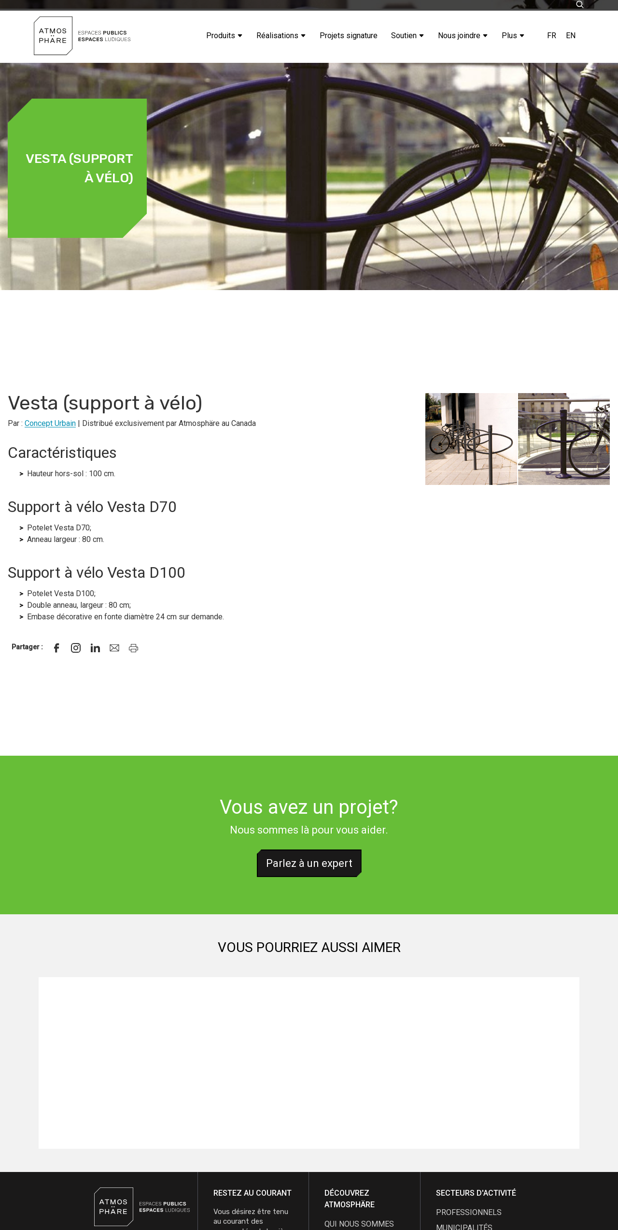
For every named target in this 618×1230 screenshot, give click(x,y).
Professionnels (469, 1212)
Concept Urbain (50, 423)
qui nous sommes (359, 1224)
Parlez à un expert (309, 863)
